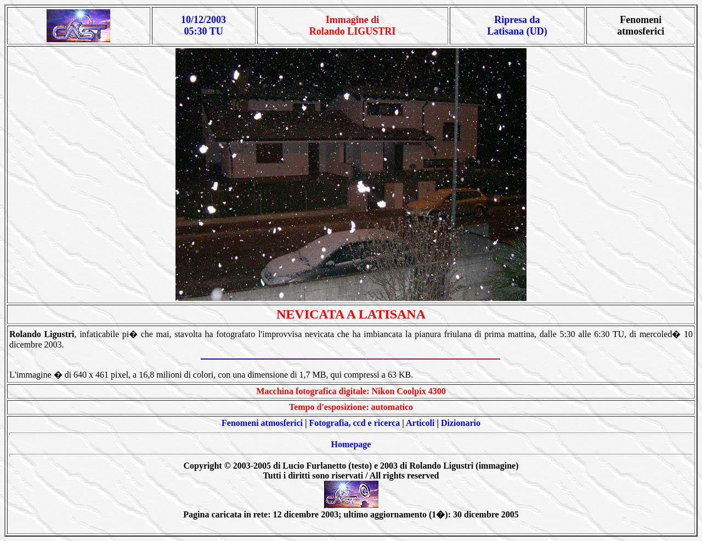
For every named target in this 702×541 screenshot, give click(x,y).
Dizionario (460, 423)
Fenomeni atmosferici (262, 423)
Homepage (351, 444)
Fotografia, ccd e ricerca (354, 423)
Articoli (420, 423)
